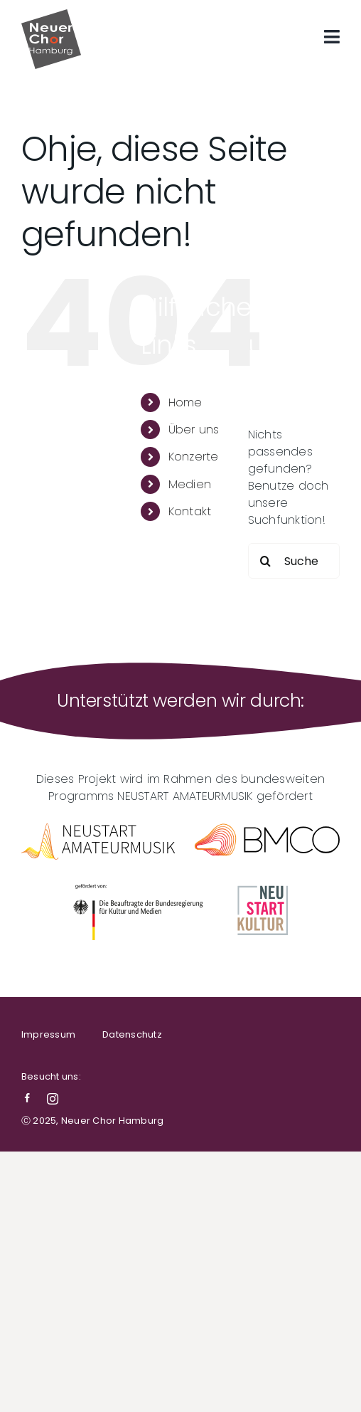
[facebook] (27, 1099)
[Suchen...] (294, 561)
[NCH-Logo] (51, 14)
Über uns (194, 429)
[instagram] (52, 1099)
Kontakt (190, 511)
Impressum (48, 1034)
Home (185, 402)
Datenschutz (132, 1034)
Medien (189, 484)
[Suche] (266, 561)
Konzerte (193, 456)
